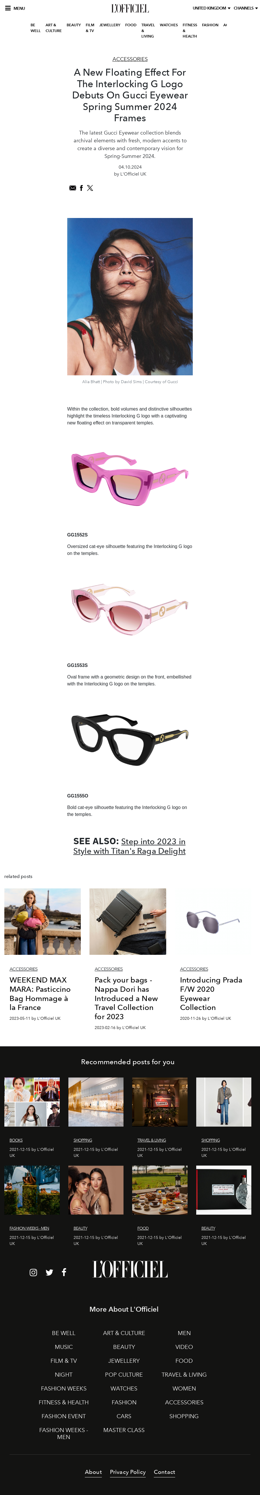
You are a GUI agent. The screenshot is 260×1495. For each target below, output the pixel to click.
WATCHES (169, 25)
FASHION (210, 25)
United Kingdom (210, 8)
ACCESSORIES (184, 1402)
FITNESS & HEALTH (190, 30)
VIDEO (184, 1346)
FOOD (130, 25)
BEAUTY (74, 25)
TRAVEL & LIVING (148, 30)
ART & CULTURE (54, 28)
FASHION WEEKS (64, 1388)
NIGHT (63, 1374)
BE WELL (36, 28)
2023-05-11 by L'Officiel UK (35, 1018)
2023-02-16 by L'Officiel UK (120, 1027)
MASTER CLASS (124, 1430)
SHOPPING (184, 1416)
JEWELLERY (109, 25)
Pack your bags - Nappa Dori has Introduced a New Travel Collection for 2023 (126, 998)
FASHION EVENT (64, 1416)
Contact (164, 1471)
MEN (184, 1333)
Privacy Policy (128, 1471)
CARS (124, 1416)
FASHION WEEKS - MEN (63, 1433)
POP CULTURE (124, 1374)
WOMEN (184, 1388)
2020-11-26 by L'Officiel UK (205, 1018)
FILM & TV (90, 28)
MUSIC (64, 1346)
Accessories (130, 59)
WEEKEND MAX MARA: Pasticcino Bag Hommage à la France (40, 993)
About (93, 1471)
